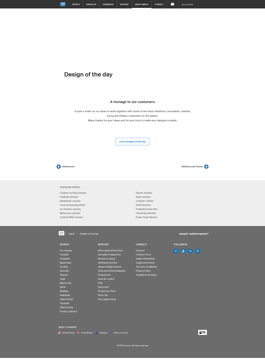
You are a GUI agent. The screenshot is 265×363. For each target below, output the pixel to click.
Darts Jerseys (143, 197)
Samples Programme (109, 254)
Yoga (62, 279)
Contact (159, 4)
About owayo (141, 4)
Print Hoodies (143, 205)
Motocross (65, 283)
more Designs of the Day (132, 141)
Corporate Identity (146, 213)
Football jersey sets (146, 209)
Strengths (108, 4)
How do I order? (106, 279)
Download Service (107, 262)
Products (91, 4)
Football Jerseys (69, 197)
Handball (64, 258)
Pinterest (197, 251)
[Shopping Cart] (172, 4)
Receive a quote (106, 258)
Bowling (64, 291)
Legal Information (145, 262)
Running (64, 270)
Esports (64, 275)
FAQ (100, 283)
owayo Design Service (109, 266)
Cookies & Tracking (146, 275)
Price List (103, 295)
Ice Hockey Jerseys (70, 209)
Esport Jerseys (144, 192)
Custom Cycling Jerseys (73, 192)
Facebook (176, 251)
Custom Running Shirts (72, 205)
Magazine (187, 4)
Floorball (64, 303)
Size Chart (103, 287)
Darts (63, 287)
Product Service (68, 311)
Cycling (64, 266)
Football (64, 254)
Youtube (183, 251)
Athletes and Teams (192, 166)
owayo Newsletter (145, 258)
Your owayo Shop (107, 299)
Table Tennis (66, 299)
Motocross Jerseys (70, 213)
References (68, 166)
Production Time (107, 291)
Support (124, 4)
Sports (76, 4)
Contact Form (143, 254)
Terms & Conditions (146, 266)
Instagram (190, 251)
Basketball (65, 262)
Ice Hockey (66, 250)
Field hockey (66, 307)
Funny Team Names (146, 217)
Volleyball (65, 295)
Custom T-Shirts (145, 201)
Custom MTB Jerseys (71, 217)
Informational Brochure (110, 250)
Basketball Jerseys (70, 201)
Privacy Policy (143, 270)
